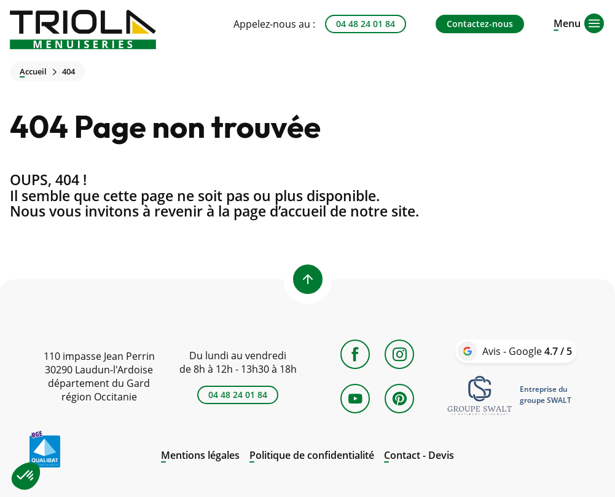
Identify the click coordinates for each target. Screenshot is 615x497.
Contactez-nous (480, 24)
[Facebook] (355, 354)
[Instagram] (399, 354)
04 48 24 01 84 (365, 24)
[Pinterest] (399, 398)
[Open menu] (567, 22)
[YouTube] (355, 398)
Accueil (33, 71)
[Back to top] (307, 279)
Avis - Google (527, 351)
